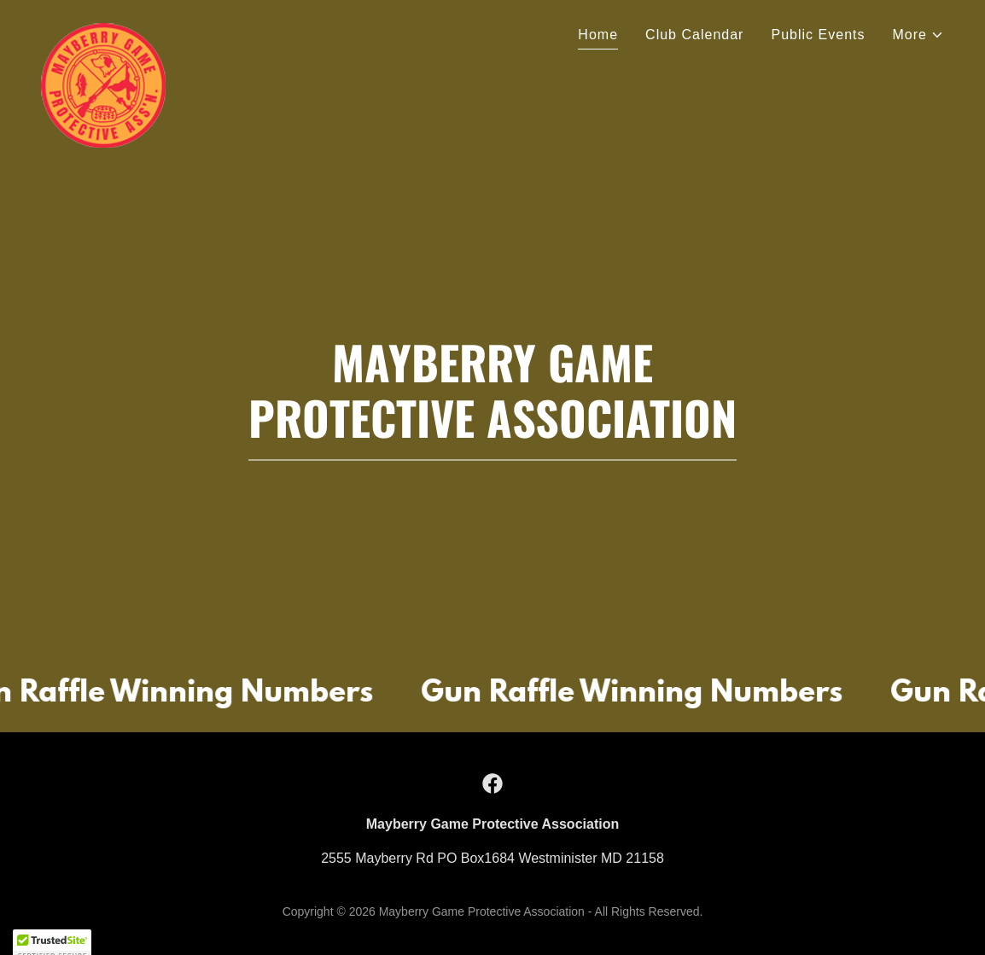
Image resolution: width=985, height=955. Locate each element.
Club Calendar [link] (694, 34)
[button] (919, 35)
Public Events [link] (818, 34)
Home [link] (598, 34)
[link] (103, 30)
